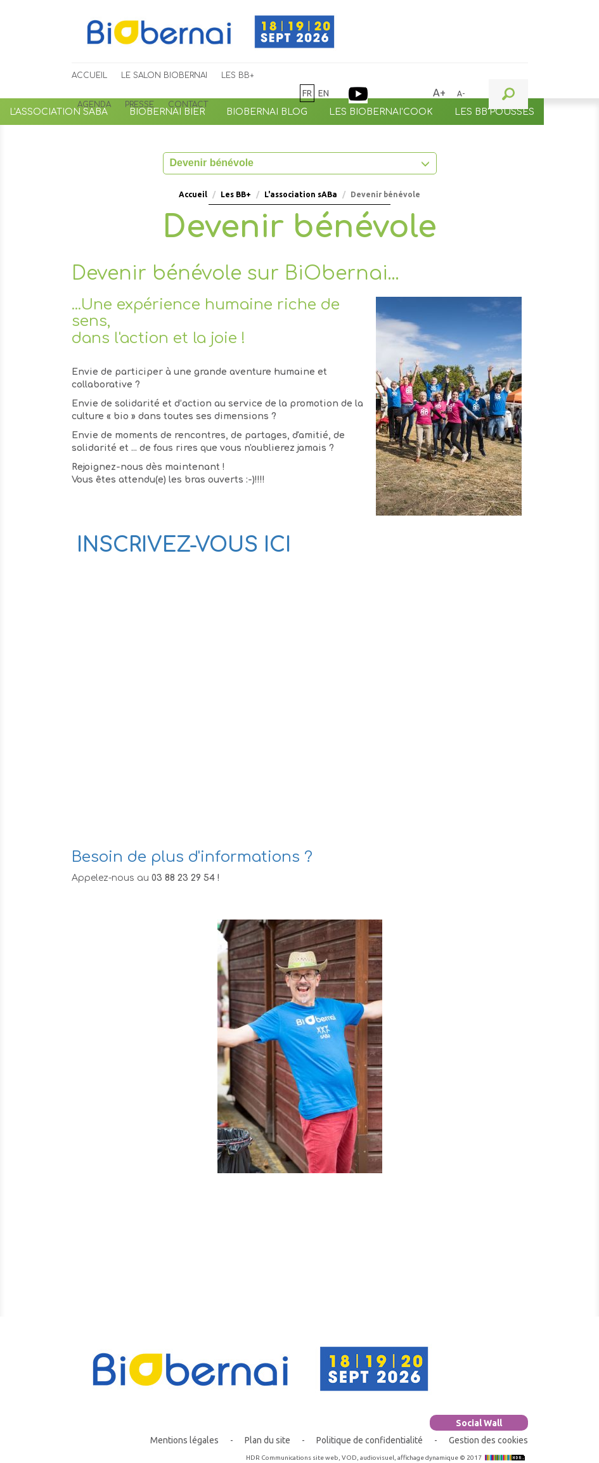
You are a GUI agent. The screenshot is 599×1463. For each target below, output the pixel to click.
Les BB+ (237, 75)
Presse (139, 104)
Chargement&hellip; (274, 718)
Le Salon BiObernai (164, 75)
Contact (188, 104)
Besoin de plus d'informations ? (192, 857)
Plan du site (267, 1440)
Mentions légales (184, 1440)
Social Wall (479, 1423)
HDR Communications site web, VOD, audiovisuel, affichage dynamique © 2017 (387, 1457)
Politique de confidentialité (369, 1440)
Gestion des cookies (488, 1440)
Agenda (94, 104)
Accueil (89, 75)
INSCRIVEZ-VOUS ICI (184, 545)
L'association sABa (300, 194)
